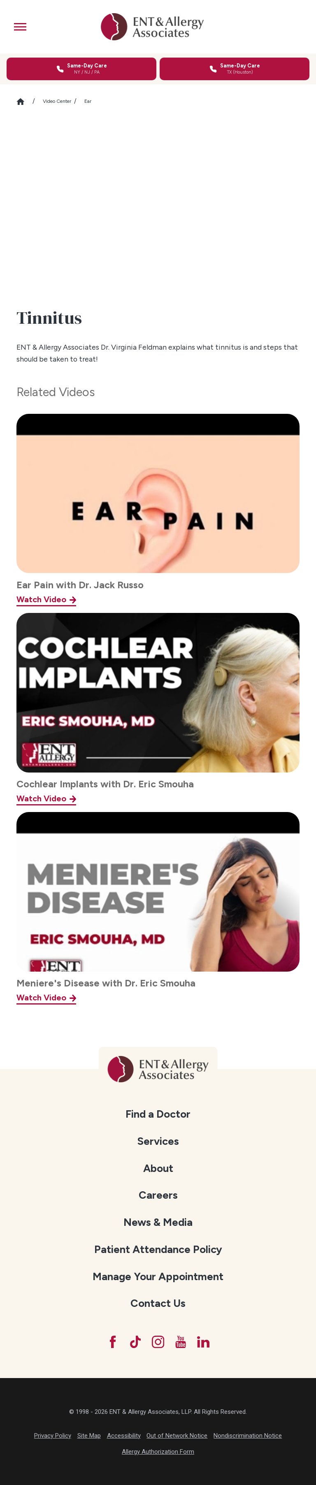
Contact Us (158, 1303)
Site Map (89, 1435)
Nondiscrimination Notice (248, 1435)
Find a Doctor (158, 1114)
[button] (20, 27)
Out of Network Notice (176, 1435)
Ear (87, 101)
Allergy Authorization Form (158, 1451)
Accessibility (124, 1435)
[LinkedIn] (203, 1342)
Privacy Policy (52, 1435)
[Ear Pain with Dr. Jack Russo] (158, 510)
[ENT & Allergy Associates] (152, 26)
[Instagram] (158, 1342)
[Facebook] (113, 1342)
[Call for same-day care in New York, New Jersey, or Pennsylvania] (81, 69)
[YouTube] (180, 1342)
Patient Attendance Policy (158, 1249)
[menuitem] (158, 1114)
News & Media (158, 1222)
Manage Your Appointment (158, 1276)
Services (158, 1141)
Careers (158, 1195)
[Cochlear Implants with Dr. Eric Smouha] (158, 709)
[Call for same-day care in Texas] (234, 69)
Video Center (57, 101)
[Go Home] (24, 101)
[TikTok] (135, 1342)
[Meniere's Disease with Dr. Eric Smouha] (158, 908)
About (158, 1168)
